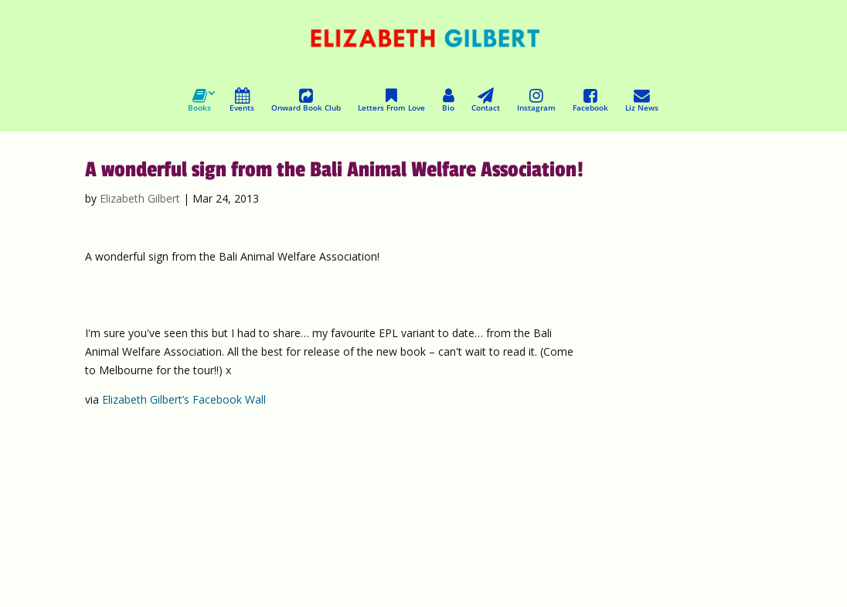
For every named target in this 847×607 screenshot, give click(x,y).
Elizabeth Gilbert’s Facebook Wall (184, 399)
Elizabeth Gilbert (140, 198)
